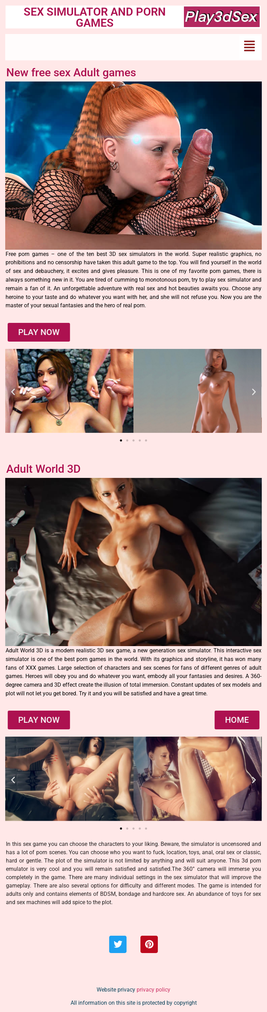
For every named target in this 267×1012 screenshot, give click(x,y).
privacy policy (153, 989)
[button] (249, 47)
